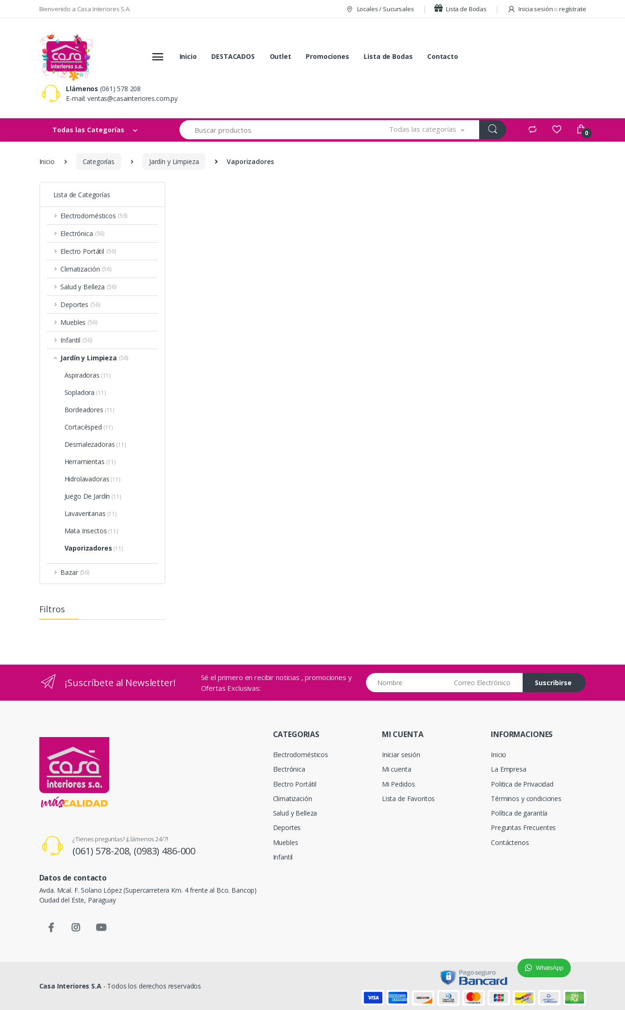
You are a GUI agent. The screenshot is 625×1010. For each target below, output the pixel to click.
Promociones (327, 56)
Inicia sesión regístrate (546, 9)
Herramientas (90, 461)
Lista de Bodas (460, 9)
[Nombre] (406, 682)
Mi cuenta (396, 769)
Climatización (292, 798)
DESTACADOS (233, 56)
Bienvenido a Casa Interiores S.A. (85, 9)
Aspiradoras (88, 375)
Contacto (442, 56)
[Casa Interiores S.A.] (66, 56)
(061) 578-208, (103, 851)
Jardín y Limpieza (174, 161)
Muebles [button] (78, 322)
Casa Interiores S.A (70, 985)
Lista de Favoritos (408, 798)
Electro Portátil (295, 784)
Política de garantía (519, 813)
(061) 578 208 (120, 88)
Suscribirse (553, 682)
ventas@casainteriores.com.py (132, 98)
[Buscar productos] (277, 129)
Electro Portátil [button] (88, 251)
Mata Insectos (91, 530)
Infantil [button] (76, 340)
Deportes (287, 827)
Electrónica (289, 769)
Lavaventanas (91, 513)
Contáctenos (510, 842)
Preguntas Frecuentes (523, 827)
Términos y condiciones (526, 798)
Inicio (188, 56)
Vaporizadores (94, 548)
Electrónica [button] (82, 233)
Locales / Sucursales (379, 9)
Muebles (285, 842)
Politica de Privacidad (522, 784)
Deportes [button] (80, 304)
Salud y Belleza (295, 813)
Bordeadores (90, 409)
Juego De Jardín (93, 496)
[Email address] (485, 682)
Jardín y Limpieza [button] (94, 357)
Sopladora (85, 392)
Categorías (99, 161)
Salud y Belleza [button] (88, 286)
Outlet (280, 56)
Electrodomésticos (301, 754)
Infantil (283, 856)
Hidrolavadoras (93, 478)
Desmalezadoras (95, 444)
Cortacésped (89, 427)
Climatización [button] (86, 269)
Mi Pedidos (398, 784)
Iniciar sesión (401, 754)
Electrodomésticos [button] (94, 215)
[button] (426, 129)
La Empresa (508, 769)
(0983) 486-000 (164, 851)
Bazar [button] (75, 572)
